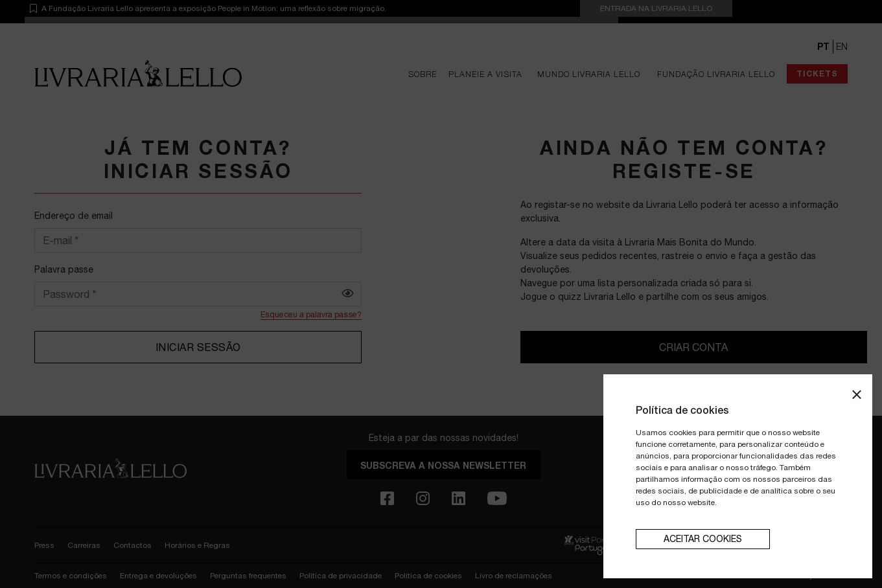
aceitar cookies (703, 539)
